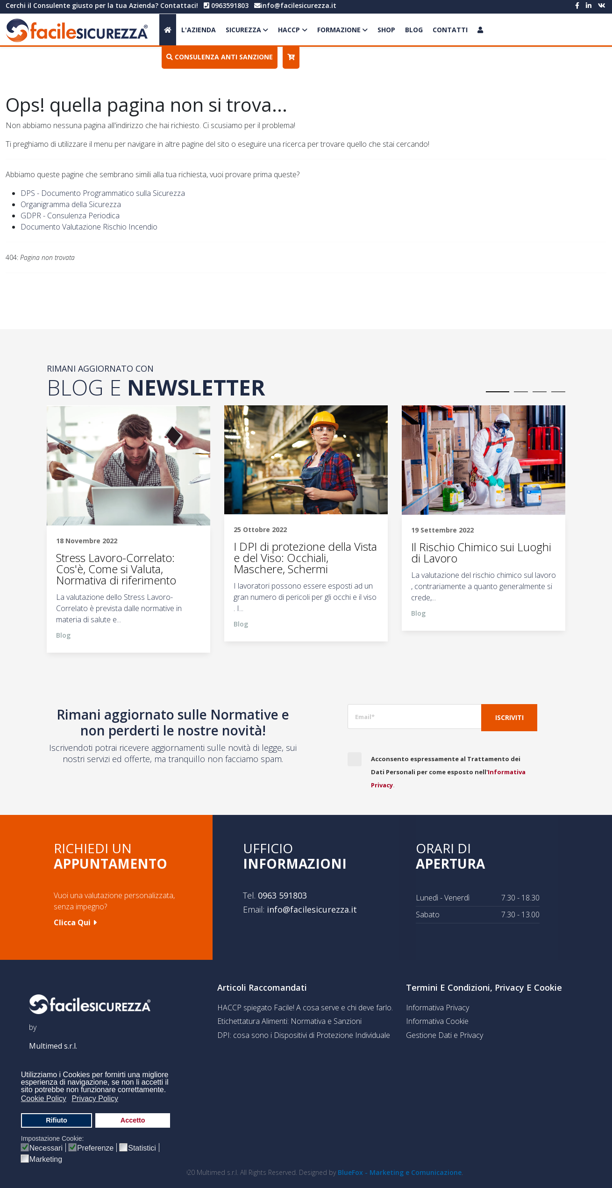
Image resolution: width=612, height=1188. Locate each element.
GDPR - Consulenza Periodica (70, 215)
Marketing (45, 1159)
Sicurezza (243, 29)
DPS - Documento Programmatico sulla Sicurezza (103, 193)
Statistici (142, 1148)
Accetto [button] (133, 1120)
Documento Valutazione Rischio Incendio (89, 227)
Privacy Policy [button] (94, 1098)
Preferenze (95, 1148)
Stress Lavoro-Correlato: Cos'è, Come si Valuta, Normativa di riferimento (116, 569)
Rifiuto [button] (56, 1120)
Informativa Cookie (437, 1021)
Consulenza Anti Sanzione (219, 56)
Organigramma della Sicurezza (71, 204)
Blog (414, 29)
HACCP (289, 29)
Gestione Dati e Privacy (444, 1035)
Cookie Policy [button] (43, 1098)
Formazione (339, 29)
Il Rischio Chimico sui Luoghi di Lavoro (481, 552)
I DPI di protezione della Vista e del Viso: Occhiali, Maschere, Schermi (305, 558)
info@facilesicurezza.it (298, 5)
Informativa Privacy (437, 1007)
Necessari (46, 1148)
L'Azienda (198, 29)
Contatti (450, 29)
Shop (386, 29)
